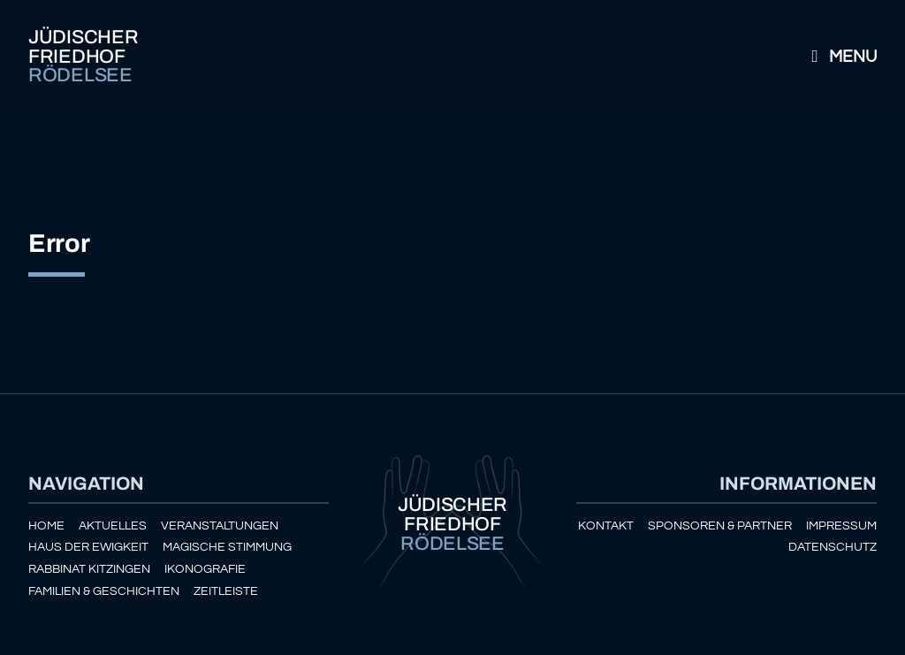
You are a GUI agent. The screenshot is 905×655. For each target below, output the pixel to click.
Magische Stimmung (227, 546)
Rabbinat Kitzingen (89, 568)
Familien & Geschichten (103, 591)
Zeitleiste (226, 591)
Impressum (841, 525)
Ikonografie (205, 568)
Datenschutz (832, 546)
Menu (840, 56)
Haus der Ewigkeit (88, 546)
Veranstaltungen (219, 525)
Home (46, 525)
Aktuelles (113, 525)
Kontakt (606, 525)
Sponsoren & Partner (720, 525)
